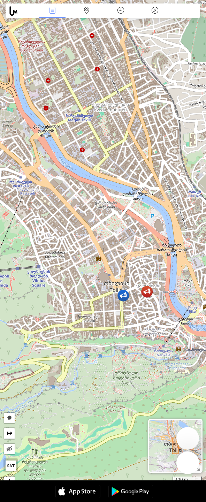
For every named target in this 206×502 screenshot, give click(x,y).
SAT (11, 465)
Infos (52, 11)
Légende (155, 11)
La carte (86, 11)
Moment (120, 11)
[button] (147, 291)
